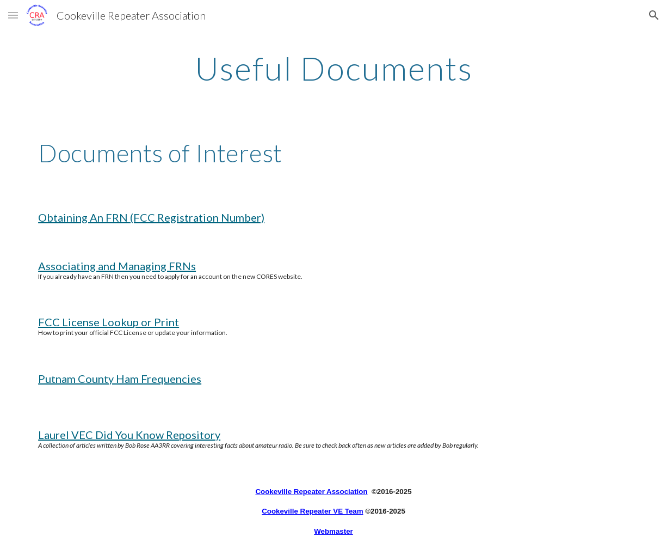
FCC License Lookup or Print (108, 321)
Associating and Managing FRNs (117, 265)
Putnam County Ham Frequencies (119, 378)
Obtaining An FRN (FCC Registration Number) (151, 217)
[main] (333, 68)
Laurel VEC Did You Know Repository (129, 434)
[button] (13, 15)
